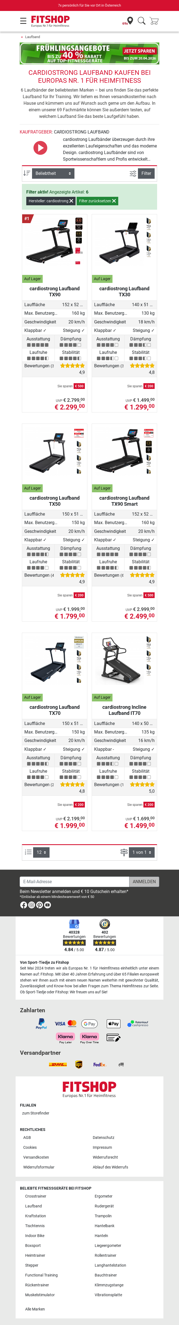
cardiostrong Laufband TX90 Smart (124, 501)
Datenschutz (103, 1137)
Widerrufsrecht (105, 1157)
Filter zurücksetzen (97, 201)
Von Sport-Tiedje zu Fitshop (44, 962)
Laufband (32, 37)
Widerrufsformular (38, 1167)
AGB (27, 1137)
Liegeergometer (108, 1245)
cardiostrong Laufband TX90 (55, 291)
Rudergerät (104, 1206)
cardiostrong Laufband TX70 (55, 710)
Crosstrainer (35, 1196)
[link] (23, 906)
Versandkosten (36, 1157)
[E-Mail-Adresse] (74, 882)
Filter (146, 173)
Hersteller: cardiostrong (51, 201)
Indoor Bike (34, 1235)
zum (35, 1113)
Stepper (31, 1265)
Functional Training (41, 1275)
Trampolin (103, 1216)
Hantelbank (104, 1226)
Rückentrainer (37, 1285)
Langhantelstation (110, 1265)
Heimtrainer (35, 1255)
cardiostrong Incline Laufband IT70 (124, 710)
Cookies (30, 1147)
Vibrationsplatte (108, 1295)
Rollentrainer (105, 1255)
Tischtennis (35, 1226)
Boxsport (33, 1245)
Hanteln (101, 1235)
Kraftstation (35, 1216)
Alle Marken (35, 1309)
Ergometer (103, 1196)
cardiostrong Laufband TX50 (55, 501)
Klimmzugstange (109, 1285)
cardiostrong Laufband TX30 (124, 291)
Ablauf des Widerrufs (110, 1167)
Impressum (102, 1147)
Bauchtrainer (106, 1275)
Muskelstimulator (40, 1295)
